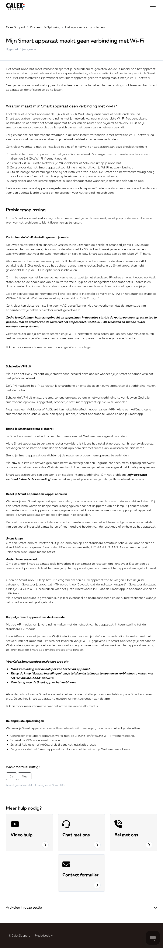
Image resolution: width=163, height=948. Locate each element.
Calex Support (15, 27)
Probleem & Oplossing (45, 27)
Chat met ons (76, 834)
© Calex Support (19, 935)
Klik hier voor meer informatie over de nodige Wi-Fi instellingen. (49, 347)
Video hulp (21, 834)
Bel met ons (126, 834)
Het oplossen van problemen (85, 27)
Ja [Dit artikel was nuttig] (11, 776)
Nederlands (44, 935)
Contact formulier (80, 874)
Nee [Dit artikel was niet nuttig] (25, 776)
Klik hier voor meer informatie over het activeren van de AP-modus (52, 706)
